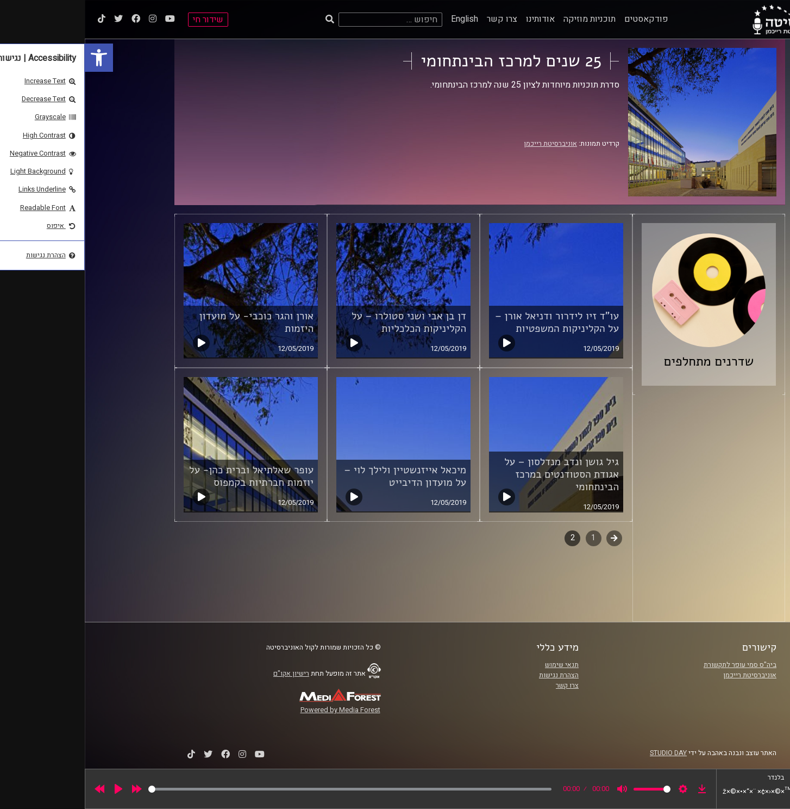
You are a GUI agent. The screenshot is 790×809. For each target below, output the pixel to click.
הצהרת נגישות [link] (474, 675)
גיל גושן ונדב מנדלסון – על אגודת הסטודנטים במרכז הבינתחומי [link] (476, 474)
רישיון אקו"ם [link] (206, 673)
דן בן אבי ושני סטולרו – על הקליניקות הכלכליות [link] (324, 322)
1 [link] (508, 538)
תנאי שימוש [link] (477, 665)
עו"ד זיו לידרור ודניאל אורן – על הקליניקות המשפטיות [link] (472, 322)
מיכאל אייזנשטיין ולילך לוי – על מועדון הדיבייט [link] (320, 476)
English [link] (379, 19)
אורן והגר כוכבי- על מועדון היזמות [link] (171, 322)
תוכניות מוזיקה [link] (505, 19)
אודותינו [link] (455, 19)
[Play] (33, 789)
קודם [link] (529, 538)
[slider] (265, 789)
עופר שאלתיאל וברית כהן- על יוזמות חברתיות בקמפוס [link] (166, 476)
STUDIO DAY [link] (583, 753)
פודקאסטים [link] (562, 19)
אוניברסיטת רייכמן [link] (465, 144)
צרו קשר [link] (417, 19)
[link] (14, 58)
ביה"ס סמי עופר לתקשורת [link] (655, 665)
